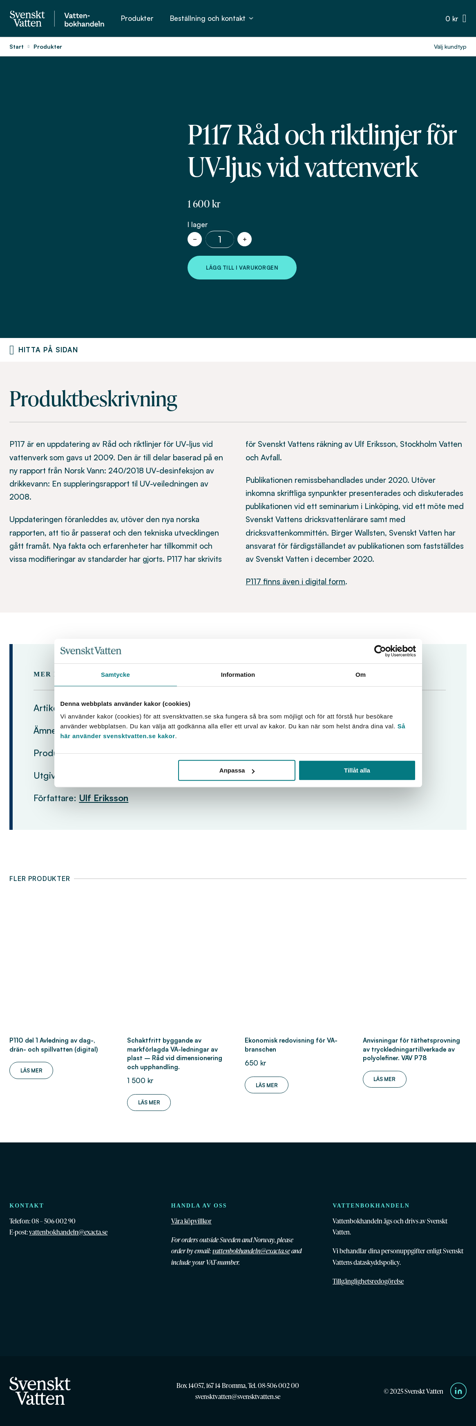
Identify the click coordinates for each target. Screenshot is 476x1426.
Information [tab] (238, 674)
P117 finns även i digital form (295, 581)
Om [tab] (360, 674)
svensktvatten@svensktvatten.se (237, 1396)
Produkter (137, 18)
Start (16, 46)
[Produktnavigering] (11, 349)
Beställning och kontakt (208, 18)
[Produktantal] (220, 239)
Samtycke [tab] (115, 674)
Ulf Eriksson (103, 797)
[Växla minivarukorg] (456, 18)
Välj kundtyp (450, 46)
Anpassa (237, 770)
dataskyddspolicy (376, 1262)
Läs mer (31, 1070)
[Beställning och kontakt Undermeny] (251, 18)
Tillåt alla (357, 770)
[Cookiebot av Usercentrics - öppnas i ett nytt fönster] (380, 651)
